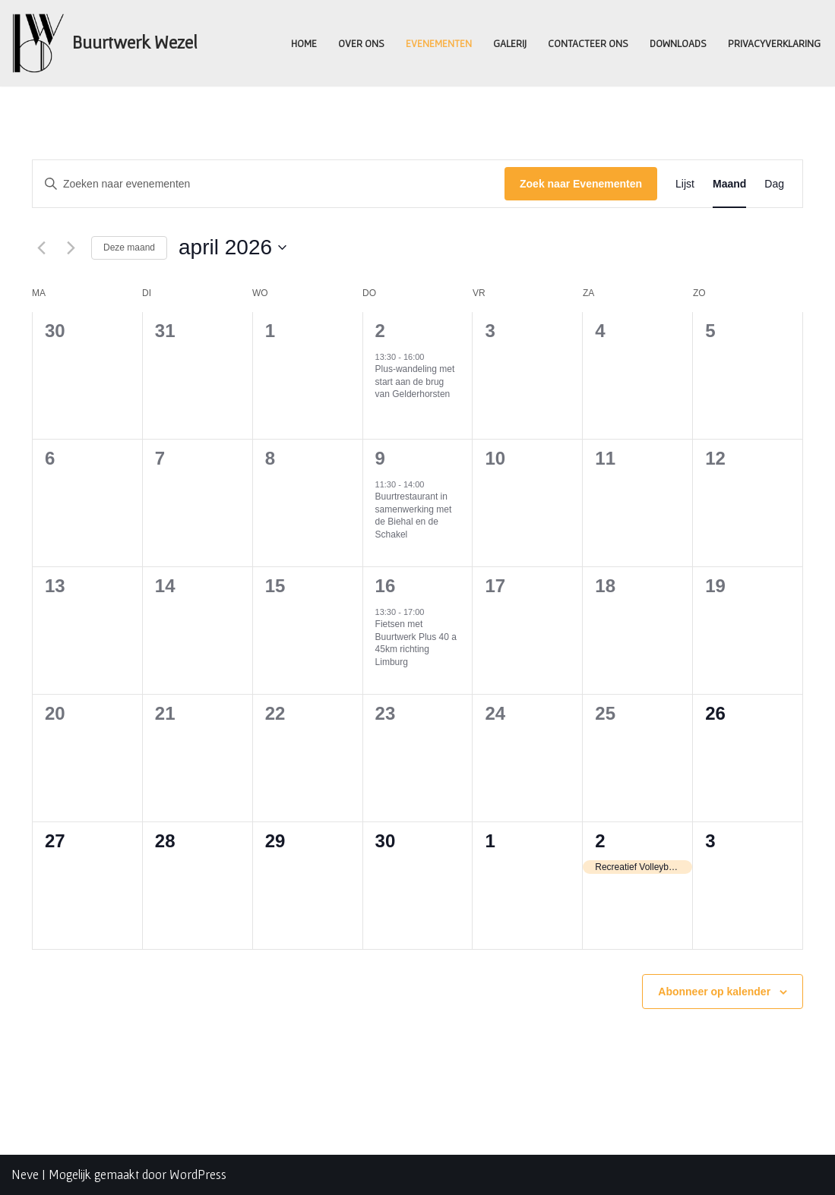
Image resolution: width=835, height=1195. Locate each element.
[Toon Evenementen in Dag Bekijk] (774, 184)
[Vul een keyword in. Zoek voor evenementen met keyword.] (268, 184)
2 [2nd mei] (600, 841)
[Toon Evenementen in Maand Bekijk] (729, 184)
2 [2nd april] (380, 330)
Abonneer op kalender (714, 991)
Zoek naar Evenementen (581, 184)
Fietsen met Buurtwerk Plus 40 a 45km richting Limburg (416, 643)
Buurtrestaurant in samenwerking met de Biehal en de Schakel (413, 515)
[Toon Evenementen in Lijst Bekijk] (684, 184)
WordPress (197, 1174)
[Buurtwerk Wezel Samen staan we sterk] (104, 43)
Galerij (509, 42)
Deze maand (129, 247)
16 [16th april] (385, 585)
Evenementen (438, 42)
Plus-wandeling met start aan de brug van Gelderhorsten (415, 381)
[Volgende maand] (71, 247)
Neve (25, 1174)
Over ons (360, 42)
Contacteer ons (587, 42)
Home (303, 42)
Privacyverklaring (774, 42)
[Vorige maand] (41, 247)
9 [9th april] (380, 458)
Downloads (677, 42)
